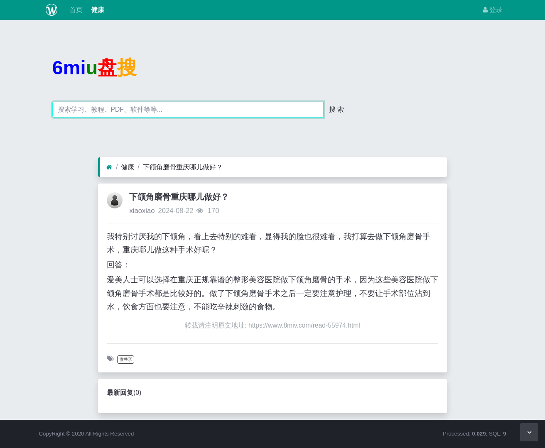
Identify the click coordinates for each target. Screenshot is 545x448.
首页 (74, 9)
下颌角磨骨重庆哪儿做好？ (183, 167)
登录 (493, 9)
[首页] (109, 167)
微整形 (126, 359)
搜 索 (336, 109)
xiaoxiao (142, 211)
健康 (96, 9)
